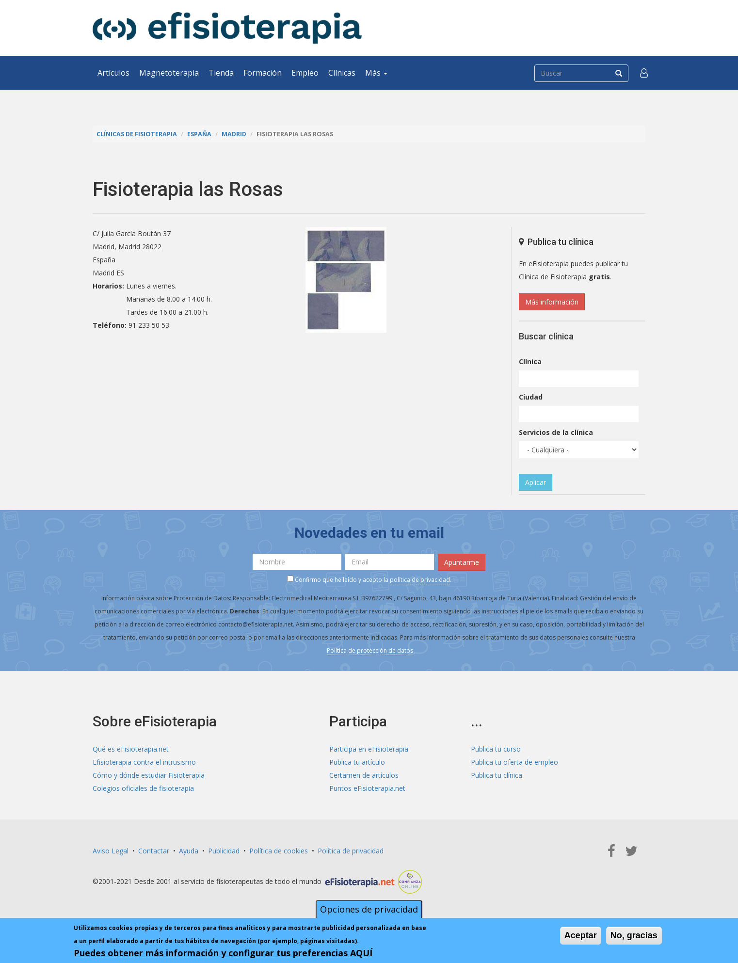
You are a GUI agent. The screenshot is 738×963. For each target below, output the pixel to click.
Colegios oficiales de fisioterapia (143, 788)
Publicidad (224, 850)
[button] (644, 73)
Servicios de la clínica (556, 432)
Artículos (113, 72)
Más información (551, 301)
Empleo (305, 72)
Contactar (153, 850)
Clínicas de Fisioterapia (136, 134)
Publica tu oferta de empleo (514, 762)
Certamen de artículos (364, 775)
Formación (262, 72)
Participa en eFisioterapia (368, 749)
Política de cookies (278, 850)
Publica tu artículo (357, 762)
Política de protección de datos (370, 650)
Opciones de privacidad (369, 909)
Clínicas (341, 72)
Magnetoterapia (169, 72)
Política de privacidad (351, 850)
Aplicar (535, 482)
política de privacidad (420, 580)
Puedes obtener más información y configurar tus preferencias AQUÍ (223, 953)
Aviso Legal (110, 850)
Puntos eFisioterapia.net (367, 788)
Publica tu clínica (496, 775)
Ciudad (531, 396)
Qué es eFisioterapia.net (131, 749)
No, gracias (634, 935)
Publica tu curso (496, 749)
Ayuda (188, 850)
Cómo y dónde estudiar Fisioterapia (149, 775)
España (199, 134)
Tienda (221, 72)
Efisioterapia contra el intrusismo (144, 762)
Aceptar (580, 935)
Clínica (530, 361)
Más (376, 72)
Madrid (234, 134)
